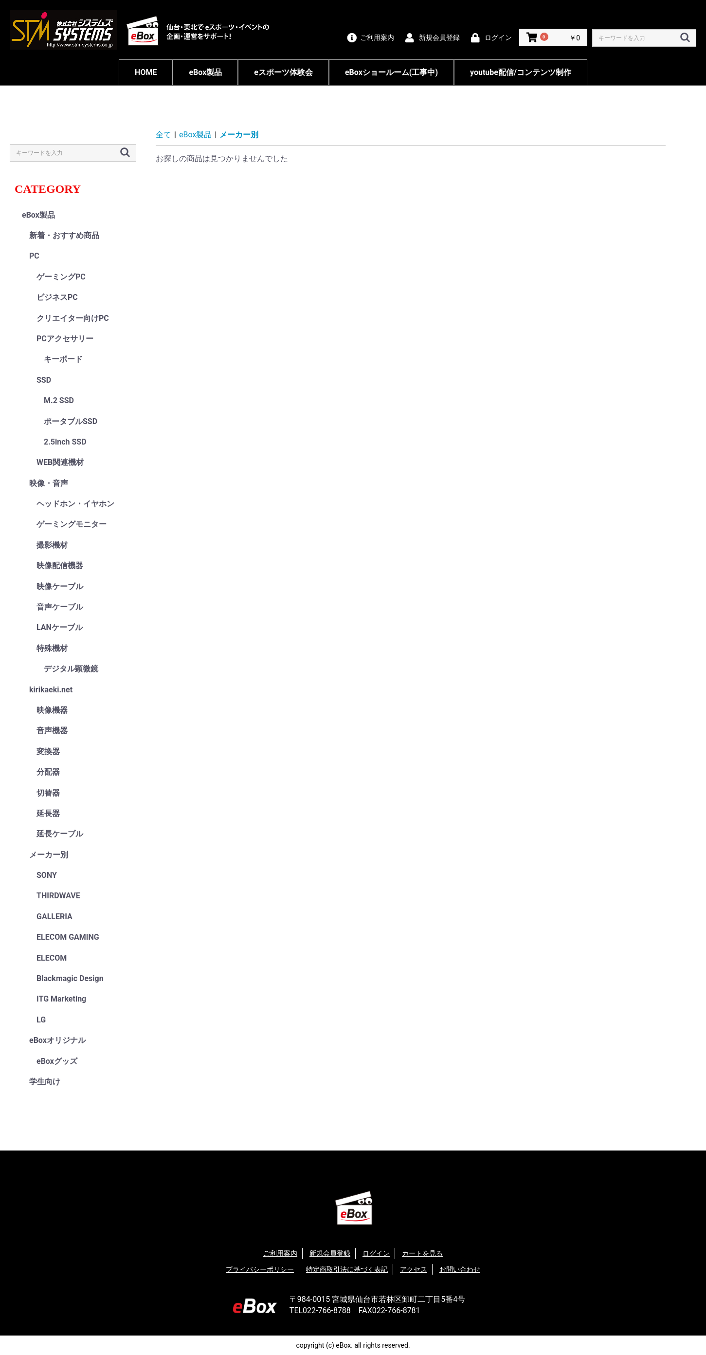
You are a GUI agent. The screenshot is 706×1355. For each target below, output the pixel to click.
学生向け (44, 1081)
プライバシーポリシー (260, 1269)
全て (163, 134)
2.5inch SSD (65, 441)
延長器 (48, 813)
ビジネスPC (57, 297)
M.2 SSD (59, 400)
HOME (146, 72)
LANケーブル (59, 627)
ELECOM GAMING (67, 937)
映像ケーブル (59, 586)
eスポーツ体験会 (283, 72)
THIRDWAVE (58, 895)
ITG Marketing (61, 998)
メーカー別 (48, 854)
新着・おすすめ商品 (64, 235)
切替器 (48, 793)
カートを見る (422, 1253)
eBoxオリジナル (57, 1040)
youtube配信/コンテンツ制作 (520, 72)
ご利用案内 (280, 1253)
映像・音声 (48, 483)
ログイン (376, 1253)
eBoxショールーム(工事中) (391, 72)
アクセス (413, 1269)
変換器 (48, 751)
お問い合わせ (459, 1269)
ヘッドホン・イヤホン (75, 503)
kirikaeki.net (50, 689)
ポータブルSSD (70, 421)
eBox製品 (205, 72)
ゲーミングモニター (71, 524)
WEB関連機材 (60, 462)
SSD (43, 380)
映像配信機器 (59, 565)
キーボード (63, 359)
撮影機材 (52, 545)
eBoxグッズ (56, 1061)
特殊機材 (52, 648)
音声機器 (52, 730)
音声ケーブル (59, 607)
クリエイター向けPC (72, 318)
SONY (46, 875)
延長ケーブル (59, 833)
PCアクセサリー (64, 338)
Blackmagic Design (70, 978)
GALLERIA (54, 916)
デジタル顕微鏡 (71, 668)
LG (41, 1019)
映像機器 (52, 710)
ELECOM (51, 958)
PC (34, 255)
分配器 (48, 772)
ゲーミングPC (61, 276)
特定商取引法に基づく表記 (347, 1269)
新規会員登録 (329, 1253)
